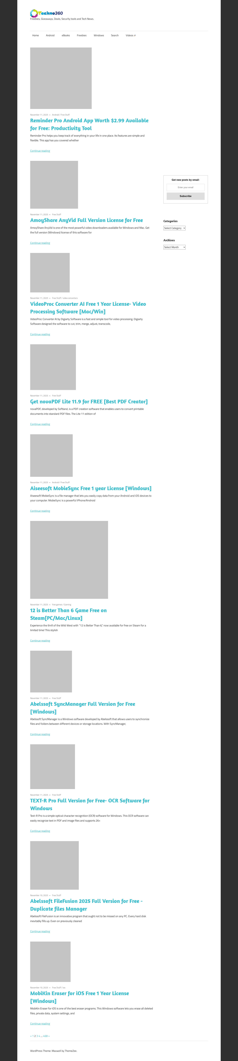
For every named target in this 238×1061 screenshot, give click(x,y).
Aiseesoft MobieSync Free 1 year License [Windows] (90, 488)
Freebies (82, 35)
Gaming (67, 604)
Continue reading (40, 151)
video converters (70, 298)
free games (57, 604)
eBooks (66, 35)
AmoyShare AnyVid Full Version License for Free (86, 220)
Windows (99, 35)
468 (45, 1036)
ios (64, 987)
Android (50, 35)
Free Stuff (65, 114)
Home (35, 35)
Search (115, 35)
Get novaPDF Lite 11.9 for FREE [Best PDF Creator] (89, 401)
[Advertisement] (185, 113)
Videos (131, 35)
